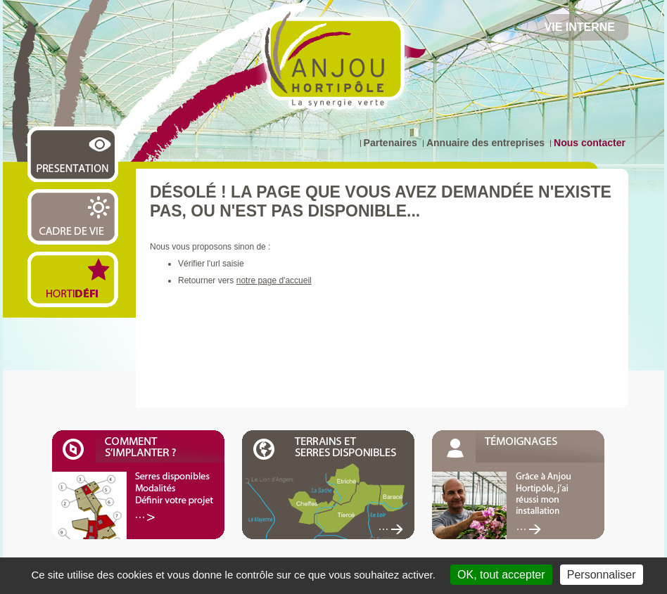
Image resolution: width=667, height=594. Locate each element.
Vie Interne (580, 27)
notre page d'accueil (274, 280)
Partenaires (390, 142)
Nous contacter (589, 142)
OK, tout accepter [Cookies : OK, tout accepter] (501, 575)
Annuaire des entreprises (485, 142)
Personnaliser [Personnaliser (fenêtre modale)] (601, 575)
